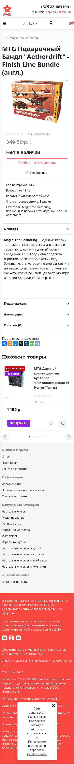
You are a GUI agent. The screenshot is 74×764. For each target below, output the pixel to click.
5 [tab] (41, 436)
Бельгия (45, 201)
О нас (6, 456)
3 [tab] (35, 436)
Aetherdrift (13, 215)
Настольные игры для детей (21, 548)
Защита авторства (14, 468)
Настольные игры (14, 511)
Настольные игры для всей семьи (25, 560)
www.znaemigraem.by (47, 629)
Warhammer (9, 536)
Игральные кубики (14, 542)
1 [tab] (29, 436)
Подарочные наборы (20, 211)
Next (68, 436)
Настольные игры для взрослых (24, 554)
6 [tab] (45, 436)
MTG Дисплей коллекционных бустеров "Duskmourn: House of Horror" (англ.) (51, 378)
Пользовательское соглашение (23, 490)
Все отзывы (42, 133)
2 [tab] (32, 436)
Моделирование (13, 517)
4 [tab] (38, 436)
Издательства (11, 484)
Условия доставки (14, 496)
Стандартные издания (51, 211)
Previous (5, 436)
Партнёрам (9, 462)
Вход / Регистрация (15, 581)
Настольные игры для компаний (24, 566)
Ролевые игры (12, 523)
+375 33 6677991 (56, 6)
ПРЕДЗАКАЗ (18, 423)
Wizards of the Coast (35, 196)
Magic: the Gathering (36, 207)
